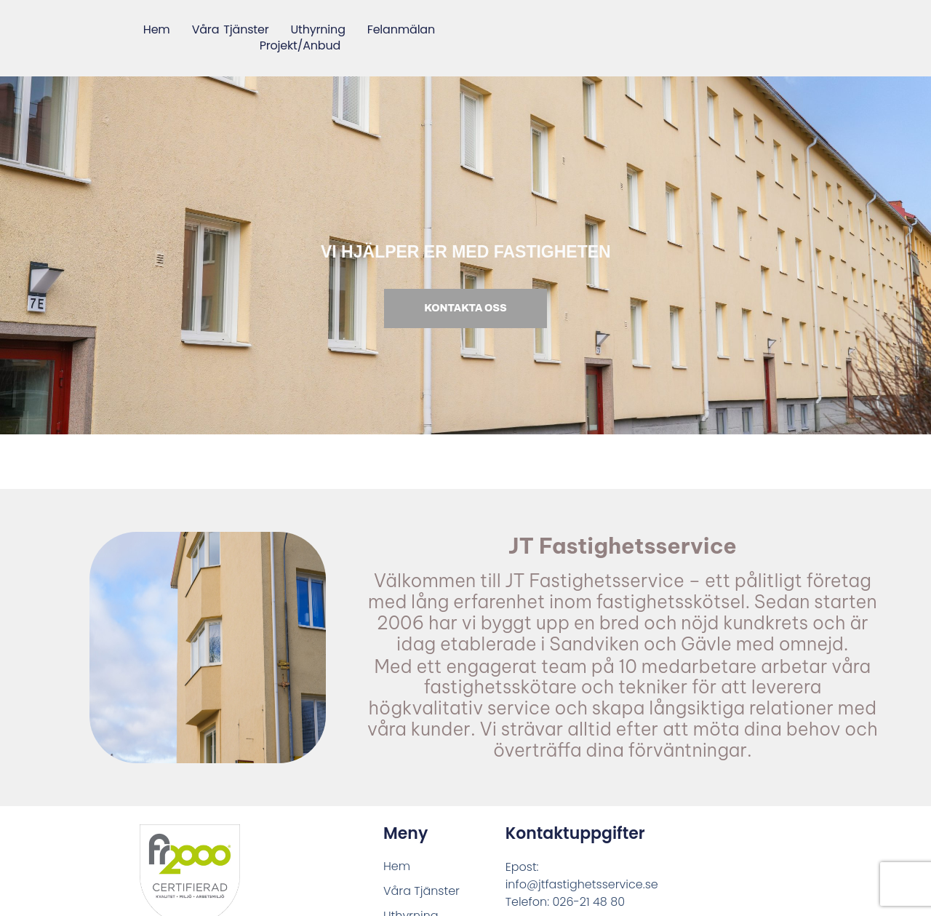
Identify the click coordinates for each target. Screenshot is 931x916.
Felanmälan (401, 30)
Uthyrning (317, 30)
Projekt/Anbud (300, 47)
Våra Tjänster (229, 30)
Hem (156, 30)
